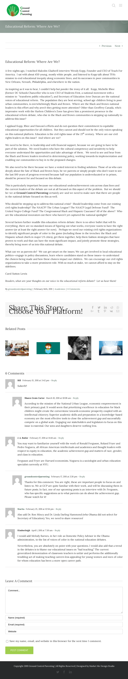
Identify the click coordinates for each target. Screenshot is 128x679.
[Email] (64, 624)
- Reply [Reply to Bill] (53, 380)
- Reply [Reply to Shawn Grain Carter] (75, 398)
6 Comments (73, 289)
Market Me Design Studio (101, 666)
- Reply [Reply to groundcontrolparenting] (81, 476)
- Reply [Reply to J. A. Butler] (60, 438)
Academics (60, 289)
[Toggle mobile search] (113, 5)
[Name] (64, 617)
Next (117, 45)
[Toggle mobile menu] (121, 5)
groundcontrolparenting (20, 289)
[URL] (64, 631)
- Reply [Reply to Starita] (57, 509)
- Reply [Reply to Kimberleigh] (56, 530)
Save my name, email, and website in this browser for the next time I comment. (55, 641)
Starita (20, 509)
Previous (106, 45)
